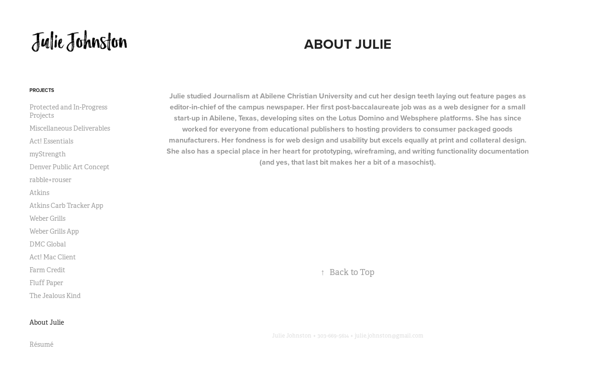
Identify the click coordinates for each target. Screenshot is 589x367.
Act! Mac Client (52, 257)
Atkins (39, 193)
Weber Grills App (54, 231)
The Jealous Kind (55, 296)
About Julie (46, 322)
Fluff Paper (46, 283)
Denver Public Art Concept (69, 167)
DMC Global (47, 244)
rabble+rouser (50, 180)
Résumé (41, 344)
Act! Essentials (51, 141)
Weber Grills (47, 218)
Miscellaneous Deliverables (69, 128)
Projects (41, 90)
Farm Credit (47, 270)
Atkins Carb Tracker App (66, 205)
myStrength (47, 154)
